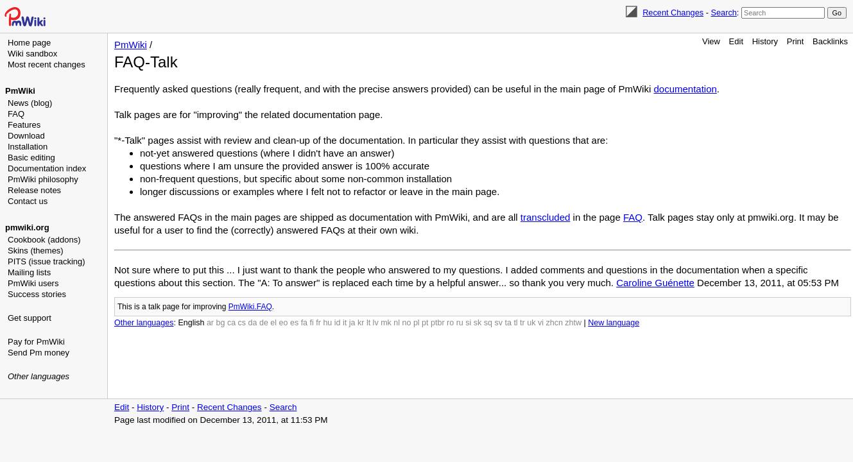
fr (318, 322)
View (711, 41)
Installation (27, 146)
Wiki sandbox (32, 53)
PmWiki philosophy (43, 179)
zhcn (554, 322)
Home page (29, 42)
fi (312, 322)
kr (361, 322)
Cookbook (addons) (44, 239)
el (273, 322)
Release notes (34, 190)
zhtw (573, 322)
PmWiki (20, 91)
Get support (29, 318)
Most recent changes (46, 64)
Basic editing (31, 157)
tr (522, 322)
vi (541, 322)
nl (396, 322)
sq (488, 322)
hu (327, 322)
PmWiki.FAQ (250, 306)
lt (368, 322)
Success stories (37, 294)
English (191, 322)
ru (459, 322)
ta (507, 322)
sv (498, 322)
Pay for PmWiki (36, 341)
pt (425, 322)
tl (515, 322)
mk (386, 322)
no (406, 322)
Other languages (38, 376)
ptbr (438, 322)
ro (450, 322)
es (294, 322)
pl (416, 322)
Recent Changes (672, 12)
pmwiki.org (27, 227)
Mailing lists (29, 272)
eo (283, 322)
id (337, 322)
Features (24, 125)
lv (376, 322)
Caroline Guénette (655, 282)
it (345, 322)
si (468, 322)
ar (210, 322)
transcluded (546, 217)
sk (478, 322)
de (263, 322)
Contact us (27, 201)
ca (231, 322)
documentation (684, 88)
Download (26, 136)
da (252, 322)
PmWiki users (33, 283)
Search (723, 12)
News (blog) (30, 103)
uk (531, 322)
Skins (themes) (36, 250)
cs (242, 322)
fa (304, 322)
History (765, 41)
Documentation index (47, 168)
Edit (736, 41)
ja (352, 322)
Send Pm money (38, 352)
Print (795, 41)
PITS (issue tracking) (46, 261)
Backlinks (830, 41)
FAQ (16, 114)
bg (220, 322)
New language (613, 322)
